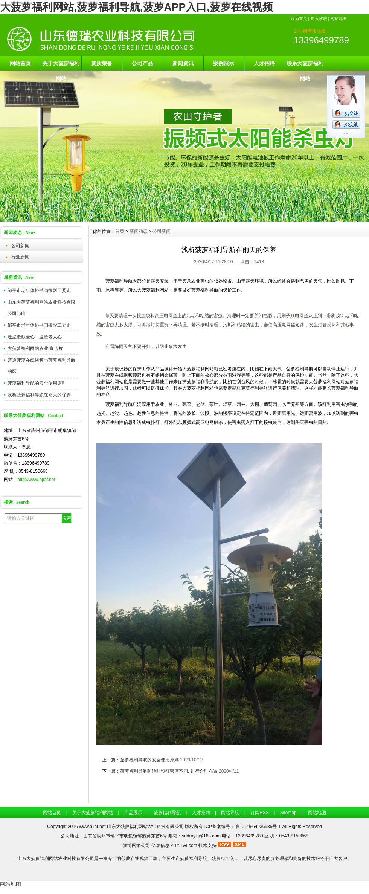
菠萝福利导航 (167, 812)
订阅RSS (259, 812)
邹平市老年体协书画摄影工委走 (39, 290)
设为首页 (299, 18)
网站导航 (230, 812)
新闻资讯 (183, 63)
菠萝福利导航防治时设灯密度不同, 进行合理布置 (169, 771)
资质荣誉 (101, 63)
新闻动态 (139, 231)
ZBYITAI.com (184, 845)
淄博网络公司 (136, 845)
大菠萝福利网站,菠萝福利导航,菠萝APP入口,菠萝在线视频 (136, 7)
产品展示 (133, 812)
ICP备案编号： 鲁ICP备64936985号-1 (243, 826)
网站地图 (338, 18)
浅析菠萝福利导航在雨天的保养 (39, 394)
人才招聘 (264, 63)
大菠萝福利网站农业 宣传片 (35, 348)
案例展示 (223, 63)
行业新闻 (20, 257)
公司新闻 (20, 245)
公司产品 (142, 63)
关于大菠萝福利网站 (61, 65)
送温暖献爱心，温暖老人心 (35, 336)
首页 (119, 231)
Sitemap (288, 812)
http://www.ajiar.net (36, 479)
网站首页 (20, 63)
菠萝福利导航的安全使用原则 (37, 383)
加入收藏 (319, 18)
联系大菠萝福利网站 (305, 65)
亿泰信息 (160, 845)
